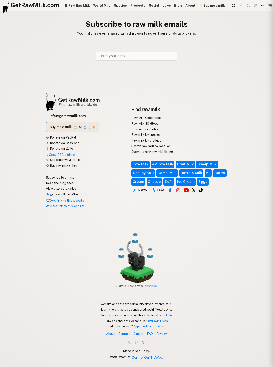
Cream (138, 181)
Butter (219, 173)
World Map (101, 5)
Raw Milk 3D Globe (144, 123)
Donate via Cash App (63, 143)
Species (120, 5)
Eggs (202, 181)
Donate (138, 333)
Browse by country (144, 129)
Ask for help (164, 315)
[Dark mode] (248, 5)
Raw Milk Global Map (146, 118)
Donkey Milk (143, 173)
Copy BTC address (61, 154)
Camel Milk (167, 173)
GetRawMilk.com (79, 100)
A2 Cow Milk (162, 164)
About (190, 5)
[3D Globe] (233, 5)
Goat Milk (185, 164)
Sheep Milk (206, 164)
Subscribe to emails (60, 177)
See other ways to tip (63, 160)
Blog (178, 5)
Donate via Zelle (59, 148)
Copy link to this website (65, 200)
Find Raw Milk (77, 5)
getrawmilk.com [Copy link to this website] (158, 320)
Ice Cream (186, 181)
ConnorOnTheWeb (147, 357)
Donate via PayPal (61, 137)
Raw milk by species (145, 134)
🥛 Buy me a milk (212, 5)
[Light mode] (262, 5)
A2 (208, 173)
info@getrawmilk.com (67, 116)
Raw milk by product (146, 140)
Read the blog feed (60, 183)
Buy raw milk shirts (61, 165)
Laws (167, 5)
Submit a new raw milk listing (152, 151)
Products (137, 5)
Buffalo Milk (191, 173)
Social (154, 5)
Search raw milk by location (151, 146)
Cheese (154, 181)
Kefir (169, 181)
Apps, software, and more (150, 326)
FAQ (150, 333)
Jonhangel (151, 286)
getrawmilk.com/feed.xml (66, 194)
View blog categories (61, 188)
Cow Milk (140, 164)
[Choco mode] (255, 5)
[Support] (241, 5)
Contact (124, 333)
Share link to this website (65, 206)
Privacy (161, 333)
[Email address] (136, 56)
